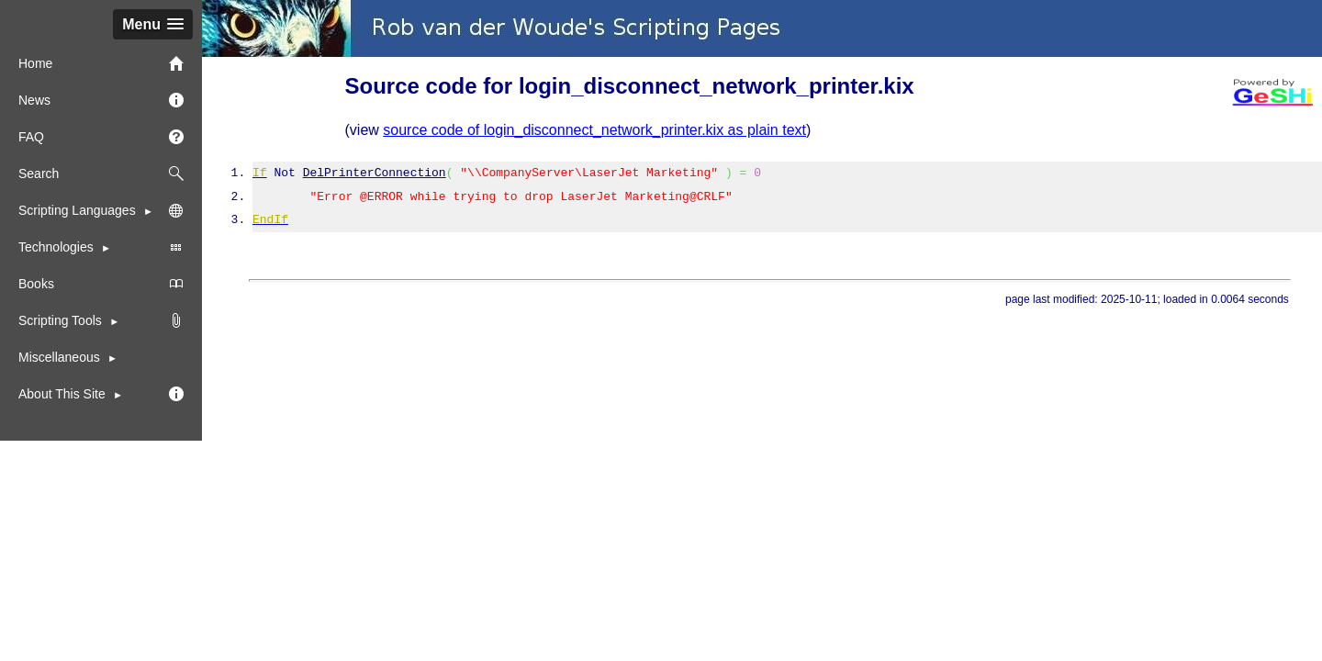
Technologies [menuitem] (101, 247)
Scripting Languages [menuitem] (101, 210)
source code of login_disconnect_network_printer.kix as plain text (594, 130)
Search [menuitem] (101, 173)
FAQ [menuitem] (101, 136)
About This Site (63, 394)
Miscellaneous (59, 357)
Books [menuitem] (101, 283)
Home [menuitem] (101, 63)
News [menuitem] (101, 100)
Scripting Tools (62, 320)
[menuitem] (101, 320)
